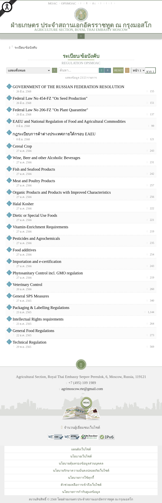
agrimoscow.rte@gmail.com (82, 389)
